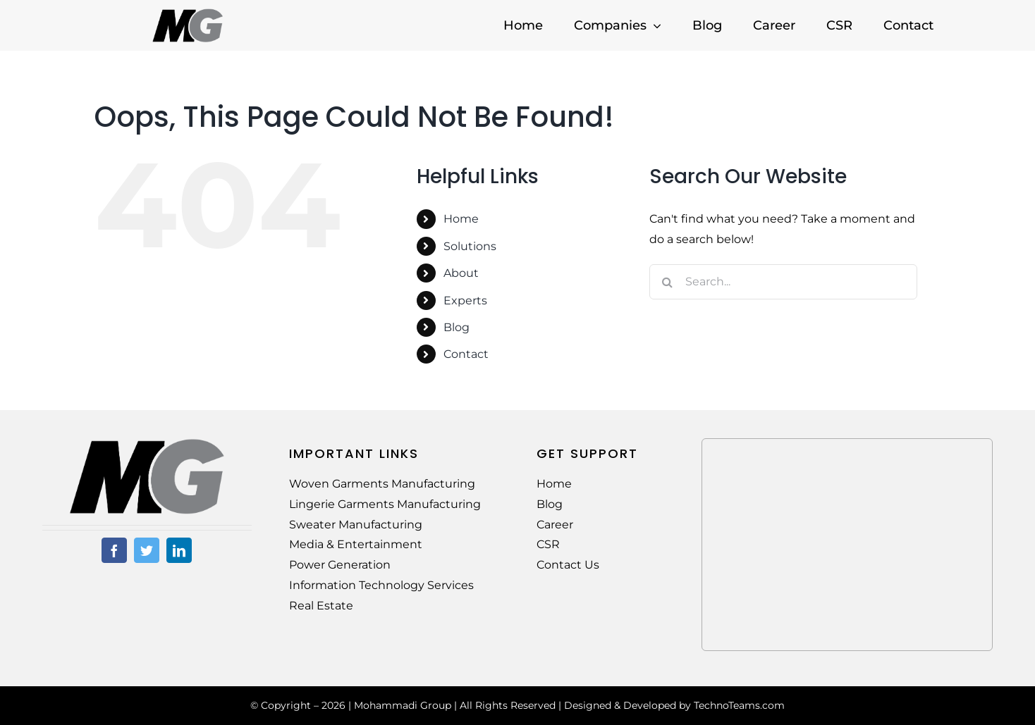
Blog (456, 327)
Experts (465, 300)
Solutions (469, 246)
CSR (548, 544)
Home (461, 218)
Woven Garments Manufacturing (382, 483)
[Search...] (783, 281)
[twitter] (146, 550)
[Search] (667, 281)
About (461, 273)
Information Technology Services (381, 585)
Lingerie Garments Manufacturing (385, 504)
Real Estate (321, 605)
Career (555, 524)
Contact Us (568, 564)
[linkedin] (179, 550)
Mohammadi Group (402, 705)
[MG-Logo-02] (146, 443)
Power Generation (340, 564)
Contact (466, 354)
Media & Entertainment (355, 544)
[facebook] (114, 550)
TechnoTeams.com (739, 705)
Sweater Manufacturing (355, 524)
